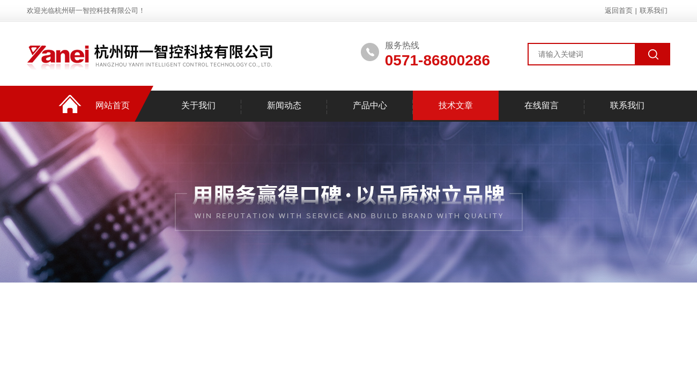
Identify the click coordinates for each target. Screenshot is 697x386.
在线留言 (541, 105)
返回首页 (619, 10)
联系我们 (654, 10)
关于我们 (198, 105)
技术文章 (456, 105)
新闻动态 (284, 105)
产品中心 (370, 105)
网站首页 (112, 105)
